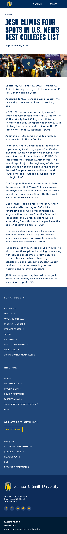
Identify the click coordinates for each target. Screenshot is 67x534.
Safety (7, 334)
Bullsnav (9, 339)
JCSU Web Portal (12, 329)
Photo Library (11, 384)
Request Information (15, 467)
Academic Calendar (14, 319)
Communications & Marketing (19, 355)
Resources (10, 308)
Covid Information (14, 394)
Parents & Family (13, 399)
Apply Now (13, 429)
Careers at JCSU (12, 522)
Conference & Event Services (20, 404)
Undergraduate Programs (18, 446)
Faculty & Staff (12, 389)
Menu (53, 4)
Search (37, 4)
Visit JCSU (9, 441)
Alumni (7, 378)
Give (6, 462)
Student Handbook (14, 324)
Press (7, 409)
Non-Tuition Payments (16, 344)
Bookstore (10, 349)
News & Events (12, 457)
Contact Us (10, 525)
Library (8, 314)
